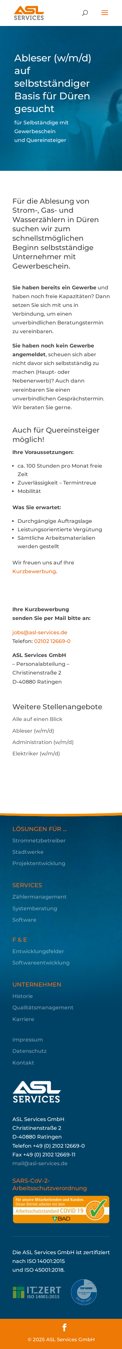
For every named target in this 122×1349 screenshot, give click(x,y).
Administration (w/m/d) (43, 742)
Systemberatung (34, 908)
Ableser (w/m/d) (33, 731)
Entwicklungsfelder (38, 951)
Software (24, 920)
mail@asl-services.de (40, 1163)
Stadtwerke (28, 852)
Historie (22, 996)
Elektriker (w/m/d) (36, 753)
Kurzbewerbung (34, 571)
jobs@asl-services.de (39, 632)
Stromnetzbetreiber (39, 841)
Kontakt (23, 1063)
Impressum (27, 1040)
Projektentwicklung (38, 863)
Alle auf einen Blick (37, 719)
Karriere (23, 1019)
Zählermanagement (39, 897)
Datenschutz (29, 1051)
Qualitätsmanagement (43, 1007)
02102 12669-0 (52, 641)
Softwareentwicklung (41, 963)
